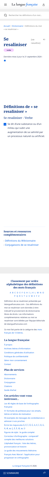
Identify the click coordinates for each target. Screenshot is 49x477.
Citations (8, 386)
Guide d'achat (10, 390)
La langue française (21, 466)
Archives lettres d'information (17, 348)
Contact (7, 364)
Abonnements (10, 374)
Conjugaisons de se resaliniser (22, 244)
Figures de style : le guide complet (19, 432)
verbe (9, 50)
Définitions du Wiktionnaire (20, 240)
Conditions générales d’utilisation (19, 352)
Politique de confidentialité (16, 356)
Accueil (7, 26)
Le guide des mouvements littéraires (20, 450)
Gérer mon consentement (15, 360)
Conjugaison (9, 382)
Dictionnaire (17, 26)
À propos (8, 344)
